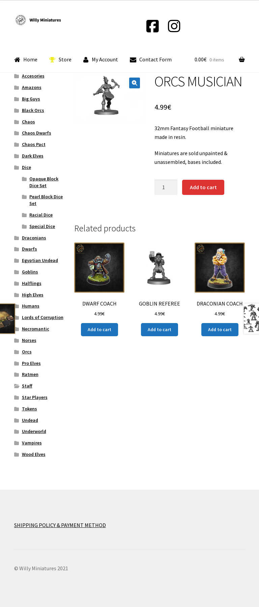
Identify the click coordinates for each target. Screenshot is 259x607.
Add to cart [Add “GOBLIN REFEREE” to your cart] (159, 329)
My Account (100, 59)
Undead (30, 420)
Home (26, 59)
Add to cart (203, 187)
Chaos (28, 122)
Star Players (35, 397)
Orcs (27, 352)
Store (60, 59)
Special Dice (42, 226)
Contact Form (151, 59)
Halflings (31, 283)
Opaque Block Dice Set (43, 182)
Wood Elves (34, 454)
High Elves (33, 295)
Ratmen (30, 374)
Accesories (33, 76)
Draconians (34, 238)
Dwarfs (29, 249)
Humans (30, 306)
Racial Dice (41, 215)
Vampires (32, 443)
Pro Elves (31, 363)
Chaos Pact (34, 144)
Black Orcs (33, 110)
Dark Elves (33, 156)
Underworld (34, 431)
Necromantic (35, 329)
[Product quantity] (165, 187)
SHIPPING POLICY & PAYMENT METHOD (60, 525)
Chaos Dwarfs (36, 133)
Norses (29, 340)
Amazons (31, 87)
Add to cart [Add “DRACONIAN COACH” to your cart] (220, 329)
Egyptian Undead (40, 260)
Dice (26, 167)
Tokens (29, 409)
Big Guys (31, 99)
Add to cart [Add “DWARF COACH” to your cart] (99, 329)
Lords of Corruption (42, 317)
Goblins (30, 272)
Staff (27, 386)
